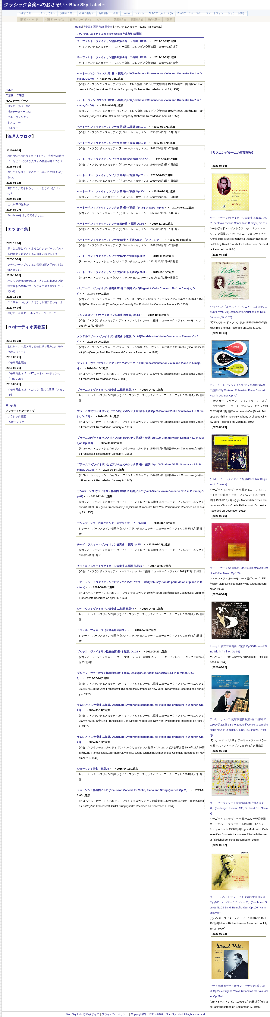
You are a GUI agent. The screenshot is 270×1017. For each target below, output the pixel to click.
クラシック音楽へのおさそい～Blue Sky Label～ (55, 4)
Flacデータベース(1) (20, 106)
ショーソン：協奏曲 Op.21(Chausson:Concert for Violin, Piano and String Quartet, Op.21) (132, 790)
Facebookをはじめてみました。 (26, 215)
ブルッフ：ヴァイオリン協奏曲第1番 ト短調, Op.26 (107, 651)
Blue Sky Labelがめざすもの (82, 1014)
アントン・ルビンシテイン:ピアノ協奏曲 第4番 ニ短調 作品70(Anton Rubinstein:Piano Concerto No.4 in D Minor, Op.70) (238, 390)
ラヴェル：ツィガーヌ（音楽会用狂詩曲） (102, 630)
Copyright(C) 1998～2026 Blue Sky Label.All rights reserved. (168, 1014)
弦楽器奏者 (106, 26)
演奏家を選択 (91, 26)
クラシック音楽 (17, 416)
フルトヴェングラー (19, 117)
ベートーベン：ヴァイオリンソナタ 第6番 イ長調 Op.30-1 (111, 191)
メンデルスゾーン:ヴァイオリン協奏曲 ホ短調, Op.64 (108, 314)
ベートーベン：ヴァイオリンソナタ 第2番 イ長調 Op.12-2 (111, 142)
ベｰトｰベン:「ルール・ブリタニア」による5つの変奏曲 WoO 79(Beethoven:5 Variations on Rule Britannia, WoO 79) (238, 312)
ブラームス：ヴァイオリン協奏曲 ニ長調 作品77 (105, 389)
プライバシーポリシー (115, 1014)
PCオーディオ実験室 (26, 327)
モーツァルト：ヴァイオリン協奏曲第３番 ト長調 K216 (111, 41)
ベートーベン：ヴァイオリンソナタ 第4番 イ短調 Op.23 (110, 175)
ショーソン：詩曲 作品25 (93, 768)
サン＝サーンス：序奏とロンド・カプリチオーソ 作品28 (111, 523)
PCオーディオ (16, 421)
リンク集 (11, 405)
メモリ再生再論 (17, 362)
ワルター (13, 127)
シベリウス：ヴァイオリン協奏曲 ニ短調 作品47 (105, 608)
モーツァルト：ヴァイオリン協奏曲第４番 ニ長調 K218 (111, 57)
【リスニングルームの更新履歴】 (232, 152)
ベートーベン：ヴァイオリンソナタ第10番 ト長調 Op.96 (110, 223)
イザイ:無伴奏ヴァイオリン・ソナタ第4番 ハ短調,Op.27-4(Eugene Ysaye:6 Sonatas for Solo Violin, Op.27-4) (239, 991)
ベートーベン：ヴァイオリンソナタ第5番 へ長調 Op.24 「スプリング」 (119, 239)
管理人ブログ (20, 136)
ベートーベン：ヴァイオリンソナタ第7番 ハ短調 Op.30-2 (111, 255)
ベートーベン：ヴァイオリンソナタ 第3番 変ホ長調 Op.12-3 (112, 159)
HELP (9, 89)
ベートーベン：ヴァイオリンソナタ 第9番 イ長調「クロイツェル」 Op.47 (120, 207)
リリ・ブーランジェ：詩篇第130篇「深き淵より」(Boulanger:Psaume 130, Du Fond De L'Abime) (239, 808)
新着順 (138, 33)
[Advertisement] (35, 53)
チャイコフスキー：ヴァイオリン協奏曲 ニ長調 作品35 (109, 565)
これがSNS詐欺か (18, 204)
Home (78, 26)
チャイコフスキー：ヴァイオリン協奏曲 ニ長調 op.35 (109, 544)
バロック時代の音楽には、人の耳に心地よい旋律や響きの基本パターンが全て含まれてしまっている (35, 286)
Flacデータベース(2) (20, 111)
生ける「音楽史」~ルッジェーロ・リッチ (32, 313)
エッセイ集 (18, 229)
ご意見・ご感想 (15, 95)
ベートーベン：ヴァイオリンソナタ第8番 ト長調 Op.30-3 (111, 272)
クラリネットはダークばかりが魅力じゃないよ (35, 302)
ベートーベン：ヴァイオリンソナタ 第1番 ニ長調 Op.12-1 (111, 126)
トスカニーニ (15, 122)
